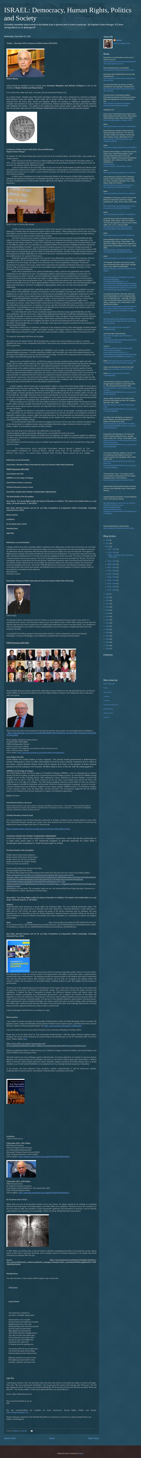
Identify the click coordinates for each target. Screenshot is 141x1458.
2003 (107, 648)
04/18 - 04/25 (112, 580)
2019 (107, 597)
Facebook (106, 700)
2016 (107, 607)
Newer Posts (10, 1438)
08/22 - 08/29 (112, 567)
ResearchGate (107, 692)
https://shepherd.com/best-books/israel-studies (118, 70)
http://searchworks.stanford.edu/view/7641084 (118, 480)
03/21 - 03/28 (112, 583)
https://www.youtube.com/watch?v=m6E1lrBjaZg (119, 126)
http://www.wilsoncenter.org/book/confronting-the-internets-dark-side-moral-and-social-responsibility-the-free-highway (120, 321)
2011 (107, 623)
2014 (107, 613)
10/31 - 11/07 (112, 561)
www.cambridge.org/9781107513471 (121, 369)
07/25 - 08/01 (112, 571)
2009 (107, 629)
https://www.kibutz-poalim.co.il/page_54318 (117, 120)
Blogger (80, 1453)
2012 (107, 620)
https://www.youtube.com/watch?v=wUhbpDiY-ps (119, 214)
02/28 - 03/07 (112, 587)
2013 (107, 616)
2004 (107, 645)
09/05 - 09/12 (112, 564)
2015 (107, 610)
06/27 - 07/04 (112, 574)
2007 (107, 636)
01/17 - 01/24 (112, 590)
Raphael (119, 40)
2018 (107, 600)
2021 (107, 546)
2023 (107, 540)
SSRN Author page (109, 684)
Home (52, 1438)
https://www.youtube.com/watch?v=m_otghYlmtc (119, 193)
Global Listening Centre (110, 705)
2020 (107, 594)
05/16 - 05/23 (112, 577)
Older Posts (93, 1438)
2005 (107, 642)
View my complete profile (122, 43)
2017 (107, 603)
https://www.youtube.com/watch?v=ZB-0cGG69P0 (119, 258)
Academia (106, 696)
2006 (107, 639)
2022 (107, 543)
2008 (107, 632)
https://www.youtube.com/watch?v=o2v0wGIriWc (119, 172)
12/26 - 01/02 (112, 549)
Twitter (105, 688)
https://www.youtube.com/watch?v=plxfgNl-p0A (118, 235)
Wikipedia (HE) (108, 713)
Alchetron (106, 717)
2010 (107, 626)
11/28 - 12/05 (112, 552)
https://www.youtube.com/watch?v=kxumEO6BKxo (120, 147)
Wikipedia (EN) (108, 709)
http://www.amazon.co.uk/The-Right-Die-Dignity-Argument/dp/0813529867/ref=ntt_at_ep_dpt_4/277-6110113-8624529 (119, 426)
